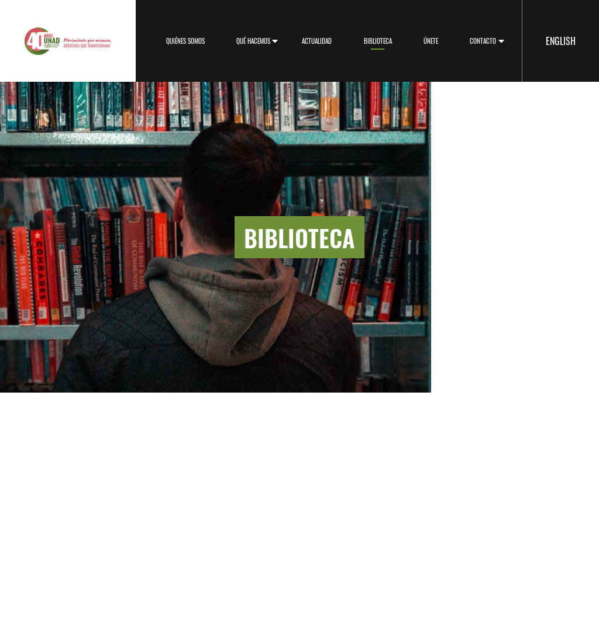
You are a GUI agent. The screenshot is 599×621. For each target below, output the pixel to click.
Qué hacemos (253, 41)
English (561, 40)
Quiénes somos (185, 41)
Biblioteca (378, 41)
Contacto (483, 41)
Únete (431, 41)
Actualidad (317, 41)
